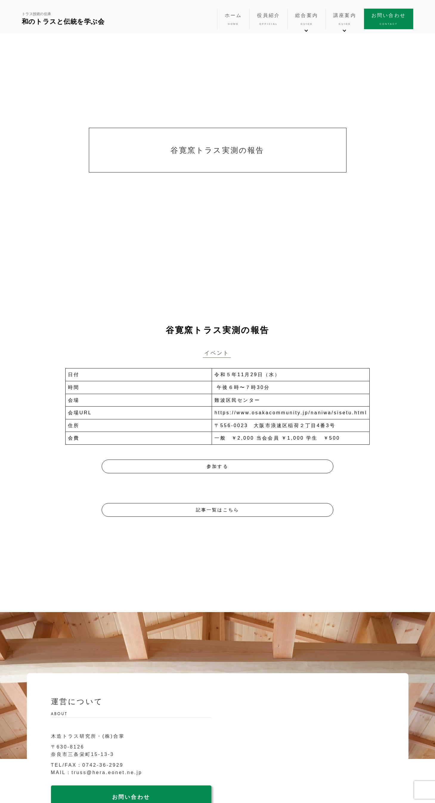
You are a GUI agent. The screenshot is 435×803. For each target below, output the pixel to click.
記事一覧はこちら (217, 509)
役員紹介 (268, 19)
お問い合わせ (388, 19)
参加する (217, 466)
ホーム (233, 19)
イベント (217, 353)
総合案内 (306, 19)
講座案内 (344, 19)
